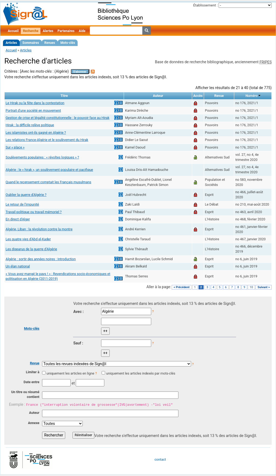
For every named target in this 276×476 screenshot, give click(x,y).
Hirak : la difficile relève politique (30, 125)
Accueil (13, 31)
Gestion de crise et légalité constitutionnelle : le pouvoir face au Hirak (57, 118)
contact (160, 459)
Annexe (33, 423)
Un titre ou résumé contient (25, 394)
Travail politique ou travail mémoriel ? (34, 212)
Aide (82, 31)
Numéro (252, 96)
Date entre (31, 382)
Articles (11, 43)
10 (251, 287)
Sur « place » (15, 147)
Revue (34, 363)
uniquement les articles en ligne (70, 373)
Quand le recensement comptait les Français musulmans (48, 182)
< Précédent (181, 287)
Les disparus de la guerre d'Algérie (31, 249)
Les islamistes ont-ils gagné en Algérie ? (36, 133)
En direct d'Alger (18, 219)
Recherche (30, 31)
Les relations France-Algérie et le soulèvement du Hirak (47, 140)
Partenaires (66, 31)
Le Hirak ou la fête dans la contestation (35, 103)
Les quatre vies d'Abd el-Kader (28, 239)
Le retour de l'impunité (22, 204)
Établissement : (205, 5)
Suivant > (263, 287)
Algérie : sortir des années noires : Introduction (41, 259)
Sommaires (30, 43)
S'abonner (80, 71)
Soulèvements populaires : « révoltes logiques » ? (42, 157)
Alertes (48, 31)
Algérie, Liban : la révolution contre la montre (39, 229)
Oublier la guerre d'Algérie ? (26, 195)
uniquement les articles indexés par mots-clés (140, 373)
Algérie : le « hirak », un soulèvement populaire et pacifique (49, 170)
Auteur (34, 413)
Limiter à (32, 372)
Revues (49, 43)
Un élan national (18, 266)
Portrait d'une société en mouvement (33, 110)
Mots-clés (67, 43)
